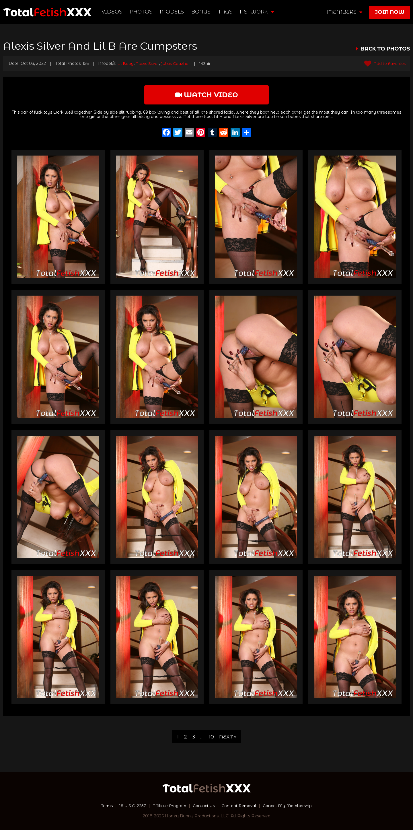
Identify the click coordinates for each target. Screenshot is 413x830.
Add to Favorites (384, 63)
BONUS (201, 12)
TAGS (225, 12)
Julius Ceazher (176, 63)
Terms (104, 805)
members (344, 12)
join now (389, 12)
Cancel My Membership (289, 805)
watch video (206, 94)
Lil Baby (125, 63)
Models (172, 12)
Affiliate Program (168, 805)
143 (206, 63)
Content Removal (240, 805)
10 (211, 736)
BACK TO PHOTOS (385, 49)
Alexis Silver (148, 63)
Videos (112, 12)
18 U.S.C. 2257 (131, 805)
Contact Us (204, 805)
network (257, 12)
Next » (228, 736)
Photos (141, 12)
